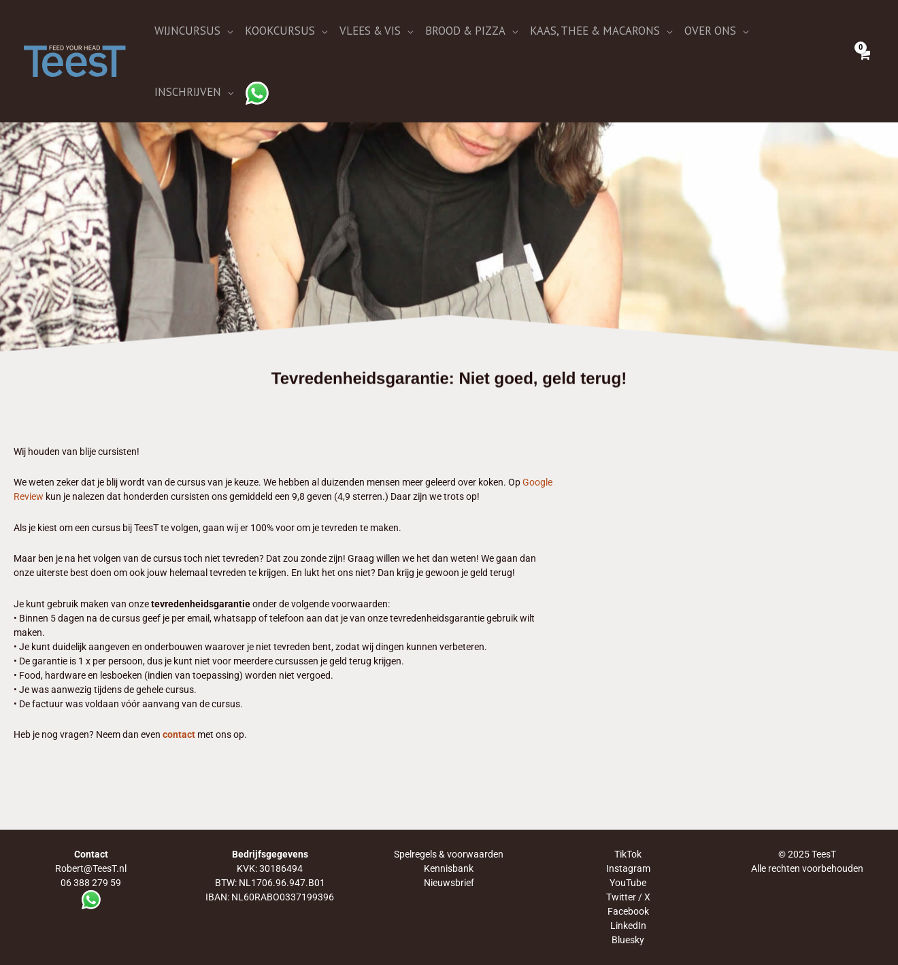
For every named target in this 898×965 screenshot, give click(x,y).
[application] (226, 30)
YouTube (628, 882)
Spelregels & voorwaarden (448, 854)
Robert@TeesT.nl (91, 868)
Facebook (628, 911)
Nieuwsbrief (449, 882)
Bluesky (628, 939)
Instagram (628, 868)
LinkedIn (628, 925)
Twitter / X (628, 897)
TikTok (628, 854)
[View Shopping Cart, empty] (864, 61)
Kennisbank (448, 868)
